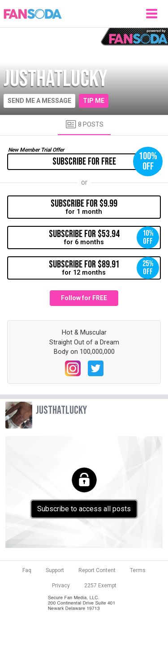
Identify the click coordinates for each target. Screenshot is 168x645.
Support (55, 570)
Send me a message (39, 100)
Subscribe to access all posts (84, 509)
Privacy (61, 585)
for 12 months (104, 268)
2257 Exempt (100, 585)
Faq (26, 570)
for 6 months (104, 237)
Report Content (97, 570)
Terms (138, 570)
